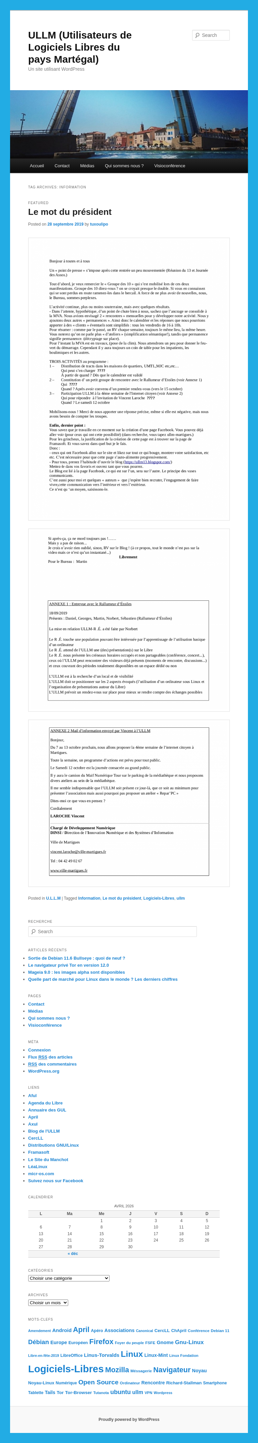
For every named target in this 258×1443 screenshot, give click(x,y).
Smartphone (215, 1383)
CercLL (35, 1138)
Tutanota (101, 1393)
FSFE (150, 1342)
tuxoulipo (99, 224)
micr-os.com (41, 1173)
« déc (73, 1253)
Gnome (165, 1342)
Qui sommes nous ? (124, 165)
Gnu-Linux (189, 1342)
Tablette (36, 1392)
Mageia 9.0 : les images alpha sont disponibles (76, 972)
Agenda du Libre (45, 1102)
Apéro (97, 1330)
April (33, 1117)
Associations (119, 1330)
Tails (50, 1392)
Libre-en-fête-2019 (43, 1356)
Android (62, 1330)
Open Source (98, 1382)
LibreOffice (71, 1355)
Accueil (37, 165)
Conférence (198, 1330)
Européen (78, 1342)
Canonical (144, 1331)
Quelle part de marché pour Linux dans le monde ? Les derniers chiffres (103, 979)
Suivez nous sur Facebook (55, 1180)
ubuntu (120, 1392)
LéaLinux (37, 1166)
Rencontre (153, 1382)
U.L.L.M (53, 898)
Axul (33, 1124)
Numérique (66, 1383)
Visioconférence (169, 165)
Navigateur (171, 1370)
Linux (132, 1354)
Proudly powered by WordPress (128, 1419)
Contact (62, 165)
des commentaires (52, 1064)
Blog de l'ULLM (44, 1131)
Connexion (39, 1050)
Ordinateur (130, 1383)
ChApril (178, 1330)
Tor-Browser (78, 1392)
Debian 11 (220, 1330)
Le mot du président (70, 212)
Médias (87, 165)
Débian (38, 1341)
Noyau (199, 1370)
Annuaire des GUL (47, 1110)
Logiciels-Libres (158, 898)
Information (89, 898)
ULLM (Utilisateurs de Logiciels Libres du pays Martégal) (80, 47)
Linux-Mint (156, 1355)
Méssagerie (141, 1371)
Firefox (101, 1341)
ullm (181, 898)
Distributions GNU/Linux (53, 1145)
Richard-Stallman (184, 1382)
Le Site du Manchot (48, 1159)
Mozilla (117, 1370)
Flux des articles (50, 1057)
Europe (58, 1342)
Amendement (39, 1331)
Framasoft (38, 1152)
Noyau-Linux (41, 1382)
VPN (148, 1393)
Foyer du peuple (129, 1343)
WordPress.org (43, 1071)
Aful (32, 1095)
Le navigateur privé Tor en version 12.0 (68, 965)
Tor (60, 1392)
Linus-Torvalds (101, 1355)
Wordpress (163, 1393)
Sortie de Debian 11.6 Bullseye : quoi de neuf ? (76, 958)
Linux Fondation (184, 1356)
